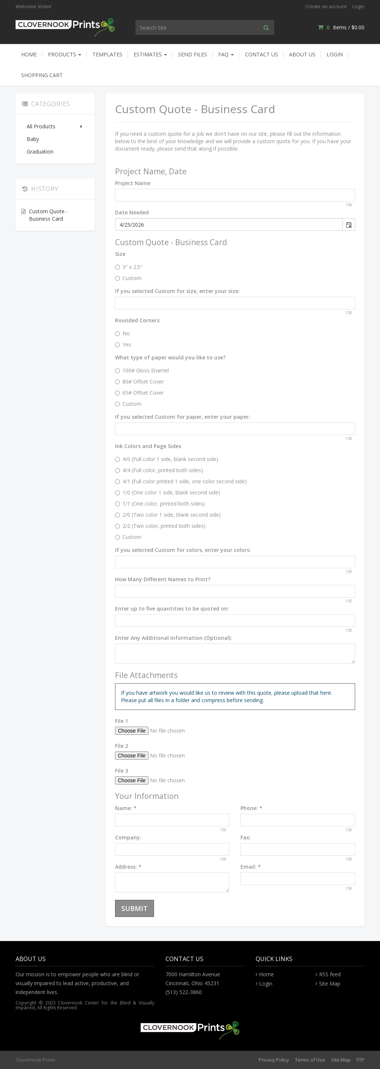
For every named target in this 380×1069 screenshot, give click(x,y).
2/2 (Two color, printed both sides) (160, 525)
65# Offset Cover (139, 392)
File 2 (121, 745)
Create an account (326, 6)
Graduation (40, 151)
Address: (128, 866)
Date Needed (132, 212)
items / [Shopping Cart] (341, 27)
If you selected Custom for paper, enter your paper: (182, 416)
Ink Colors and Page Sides (148, 446)
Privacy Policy (274, 1059)
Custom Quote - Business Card (48, 215)
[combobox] (229, 224)
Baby (33, 138)
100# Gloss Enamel (142, 370)
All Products (55, 126)
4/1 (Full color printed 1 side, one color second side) (181, 481)
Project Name (132, 183)
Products (64, 54)
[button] (349, 224)
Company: (128, 837)
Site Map (329, 983)
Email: (250, 866)
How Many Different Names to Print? (162, 579)
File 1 (121, 720)
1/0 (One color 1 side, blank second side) (167, 492)
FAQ (226, 54)
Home (29, 54)
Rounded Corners (137, 320)
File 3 (121, 770)
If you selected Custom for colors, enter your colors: (183, 549)
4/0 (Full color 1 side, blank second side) (166, 459)
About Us (302, 54)
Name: (126, 808)
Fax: (245, 837)
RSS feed (330, 974)
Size (120, 253)
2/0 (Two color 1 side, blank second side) (168, 514)
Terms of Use (310, 1059)
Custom (128, 278)
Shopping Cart (42, 75)
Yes (123, 344)
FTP (360, 1059)
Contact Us (261, 54)
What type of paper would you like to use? (170, 357)
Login (358, 6)
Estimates (150, 54)
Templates (107, 54)
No (122, 333)
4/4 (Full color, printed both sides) (159, 470)
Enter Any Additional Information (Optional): (173, 637)
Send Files (192, 54)
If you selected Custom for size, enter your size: (177, 291)
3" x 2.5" (128, 266)
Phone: (251, 808)
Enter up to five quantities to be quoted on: (172, 608)
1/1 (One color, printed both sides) (160, 503)
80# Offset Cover (139, 381)
